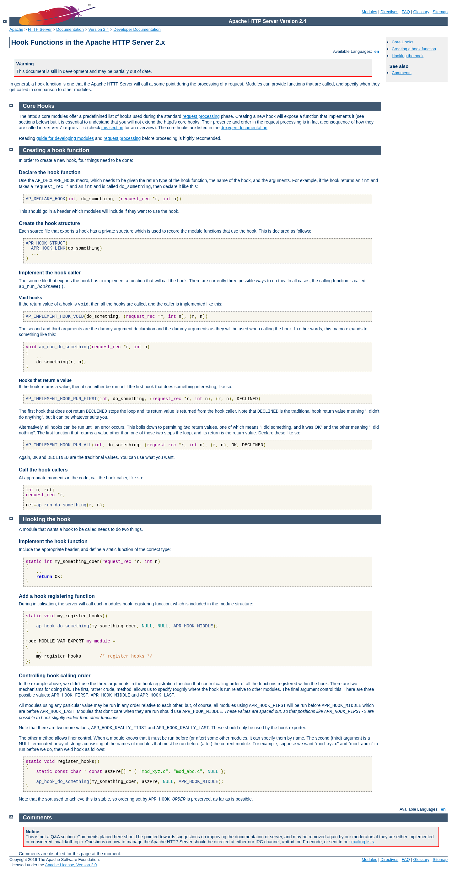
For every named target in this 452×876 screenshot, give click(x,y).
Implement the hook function (53, 541)
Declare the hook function (49, 172)
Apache (16, 29)
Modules (369, 11)
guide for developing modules (65, 138)
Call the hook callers (43, 469)
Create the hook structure (49, 223)
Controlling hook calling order (54, 675)
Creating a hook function (414, 49)
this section (112, 127)
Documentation (69, 29)
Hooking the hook (407, 55)
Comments (402, 72)
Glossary (421, 11)
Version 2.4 (99, 29)
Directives (389, 11)
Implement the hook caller (50, 272)
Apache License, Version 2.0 (71, 864)
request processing (201, 116)
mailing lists (362, 841)
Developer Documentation (137, 29)
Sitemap (440, 11)
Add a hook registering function (57, 596)
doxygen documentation (244, 127)
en (376, 51)
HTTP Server (40, 29)
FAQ (406, 11)
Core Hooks (402, 42)
